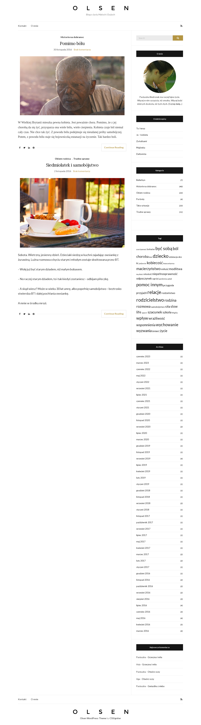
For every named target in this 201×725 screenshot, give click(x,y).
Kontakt (22, 25)
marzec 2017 (142, 554)
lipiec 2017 (141, 535)
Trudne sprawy (81, 158)
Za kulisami (141, 141)
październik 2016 (144, 586)
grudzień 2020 (143, 414)
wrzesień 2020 (143, 426)
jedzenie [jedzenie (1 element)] (142, 263)
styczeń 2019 (142, 484)
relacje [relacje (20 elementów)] (154, 292)
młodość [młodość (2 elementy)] (147, 274)
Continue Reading (114, 147)
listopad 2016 (143, 580)
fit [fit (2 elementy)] (137, 263)
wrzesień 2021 (143, 388)
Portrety (140, 199)
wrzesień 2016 (143, 592)
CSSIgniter (115, 718)
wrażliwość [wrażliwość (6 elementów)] (157, 318)
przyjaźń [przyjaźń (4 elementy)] (141, 293)
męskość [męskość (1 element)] (139, 274)
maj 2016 (140, 618)
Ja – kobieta (142, 135)
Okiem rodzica (63, 158)
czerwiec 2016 (143, 611)
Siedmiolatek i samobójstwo (72, 165)
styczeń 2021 (142, 407)
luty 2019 (141, 477)
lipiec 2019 (141, 465)
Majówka (140, 147)
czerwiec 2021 (143, 401)
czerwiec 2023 (143, 356)
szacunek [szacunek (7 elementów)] (155, 312)
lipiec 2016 (141, 605)
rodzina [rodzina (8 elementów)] (170, 300)
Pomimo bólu (72, 43)
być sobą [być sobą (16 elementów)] (163, 248)
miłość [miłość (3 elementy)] (164, 269)
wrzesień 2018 (143, 503)
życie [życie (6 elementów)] (163, 331)
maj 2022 (140, 375)
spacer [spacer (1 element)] (144, 313)
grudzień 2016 (143, 573)
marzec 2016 (142, 631)
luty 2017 (141, 560)
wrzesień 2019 (143, 458)
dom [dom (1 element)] (150, 257)
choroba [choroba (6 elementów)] (142, 256)
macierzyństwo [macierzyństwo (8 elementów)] (148, 268)
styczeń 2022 (142, 382)
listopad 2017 (143, 516)
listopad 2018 (143, 497)
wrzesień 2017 (143, 528)
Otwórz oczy (154, 672)
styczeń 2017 (142, 567)
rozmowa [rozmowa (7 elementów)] (143, 306)
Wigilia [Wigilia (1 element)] (175, 313)
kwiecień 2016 (143, 624)
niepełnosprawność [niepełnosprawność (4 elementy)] (164, 274)
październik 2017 (144, 522)
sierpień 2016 (143, 599)
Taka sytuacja (142, 205)
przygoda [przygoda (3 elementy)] (168, 285)
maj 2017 (140, 541)
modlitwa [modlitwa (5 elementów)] (175, 269)
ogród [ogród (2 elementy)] (155, 278)
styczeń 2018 (142, 509)
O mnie (34, 25)
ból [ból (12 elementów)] (175, 248)
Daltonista (141, 154)
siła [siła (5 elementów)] (167, 306)
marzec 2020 (142, 439)
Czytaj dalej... (175, 104)
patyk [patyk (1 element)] (170, 279)
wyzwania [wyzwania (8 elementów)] (144, 330)
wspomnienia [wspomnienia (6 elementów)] (145, 325)
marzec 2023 (142, 363)
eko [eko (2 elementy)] (180, 256)
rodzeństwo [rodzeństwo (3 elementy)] (168, 292)
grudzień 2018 (143, 490)
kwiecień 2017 (143, 548)
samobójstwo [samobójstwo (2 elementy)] (158, 306)
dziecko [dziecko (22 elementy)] (160, 256)
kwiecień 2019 (143, 471)
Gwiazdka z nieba (156, 686)
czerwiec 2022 (143, 369)
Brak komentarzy (82, 49)
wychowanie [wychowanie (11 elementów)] (167, 324)
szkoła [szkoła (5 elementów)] (167, 312)
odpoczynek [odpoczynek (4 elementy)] (144, 278)
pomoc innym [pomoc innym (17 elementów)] (149, 284)
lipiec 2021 (141, 394)
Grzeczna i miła (155, 657)
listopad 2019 (143, 452)
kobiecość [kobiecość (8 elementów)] (155, 263)
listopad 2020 (143, 420)
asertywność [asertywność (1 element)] (141, 249)
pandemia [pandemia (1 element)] (163, 279)
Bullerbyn (140, 180)
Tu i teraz (140, 128)
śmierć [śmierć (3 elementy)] (155, 331)
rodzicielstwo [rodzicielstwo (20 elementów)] (150, 300)
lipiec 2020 (141, 433)
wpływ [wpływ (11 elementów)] (142, 318)
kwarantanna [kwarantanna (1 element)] (168, 263)
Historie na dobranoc (72, 37)
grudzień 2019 (143, 445)
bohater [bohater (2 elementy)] (151, 249)
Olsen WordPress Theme (93, 718)
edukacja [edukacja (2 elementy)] (173, 256)
